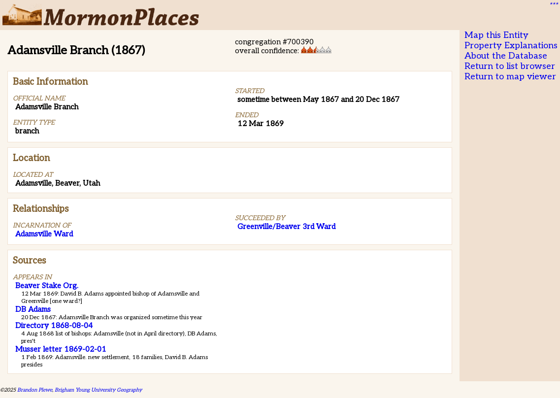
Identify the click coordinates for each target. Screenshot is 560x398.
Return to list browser (509, 66)
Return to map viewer (510, 76)
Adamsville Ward (44, 234)
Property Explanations (511, 45)
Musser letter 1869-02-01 (60, 349)
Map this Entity (496, 35)
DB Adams (33, 309)
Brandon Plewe (34, 390)
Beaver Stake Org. (46, 285)
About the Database (505, 56)
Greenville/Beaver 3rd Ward (286, 226)
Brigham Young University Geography (98, 390)
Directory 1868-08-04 (54, 325)
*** (553, 5)
